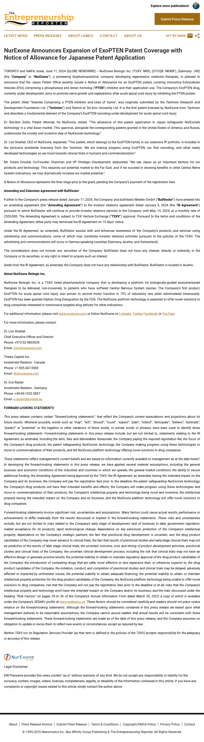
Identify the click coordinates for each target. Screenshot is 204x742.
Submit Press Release (71, 724)
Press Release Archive (37, 724)
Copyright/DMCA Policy (139, 724)
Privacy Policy (170, 724)
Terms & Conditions (105, 724)
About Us (133, 36)
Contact (109, 36)
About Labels (80, 36)
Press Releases (48, 36)
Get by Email (179, 36)
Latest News (15, 36)
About (13, 724)
